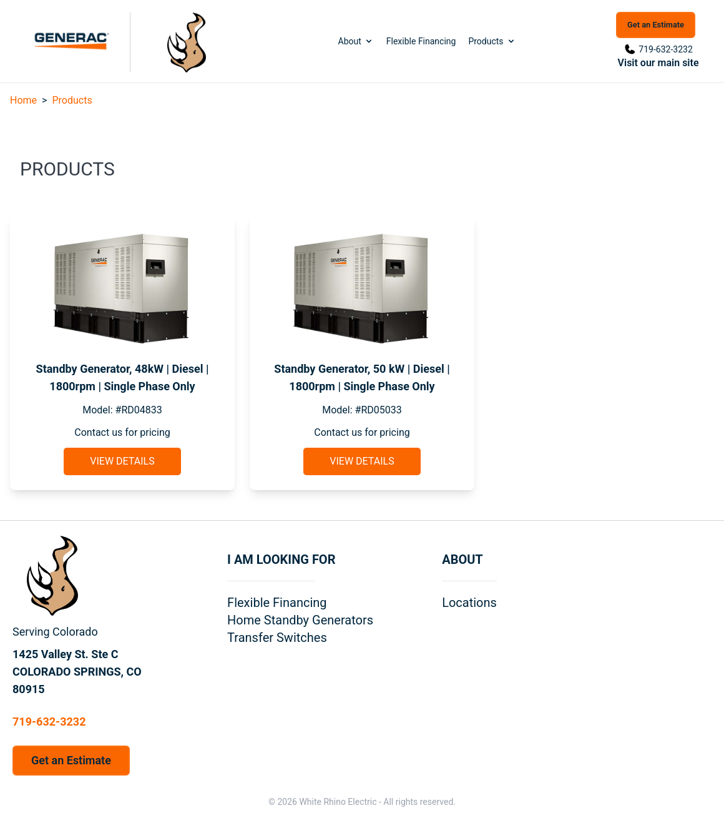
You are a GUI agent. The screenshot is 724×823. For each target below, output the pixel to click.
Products (492, 41)
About (356, 41)
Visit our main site (658, 63)
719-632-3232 (665, 49)
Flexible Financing (421, 41)
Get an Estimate (655, 24)
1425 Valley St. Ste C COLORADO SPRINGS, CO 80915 (77, 672)
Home (23, 100)
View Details (122, 461)
